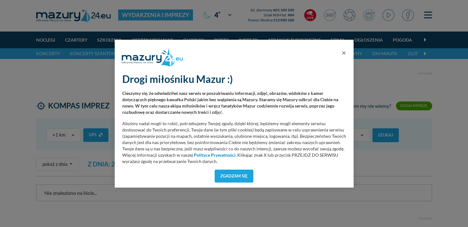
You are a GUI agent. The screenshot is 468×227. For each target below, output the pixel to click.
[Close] (344, 52)
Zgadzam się (234, 175)
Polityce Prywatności (214, 155)
